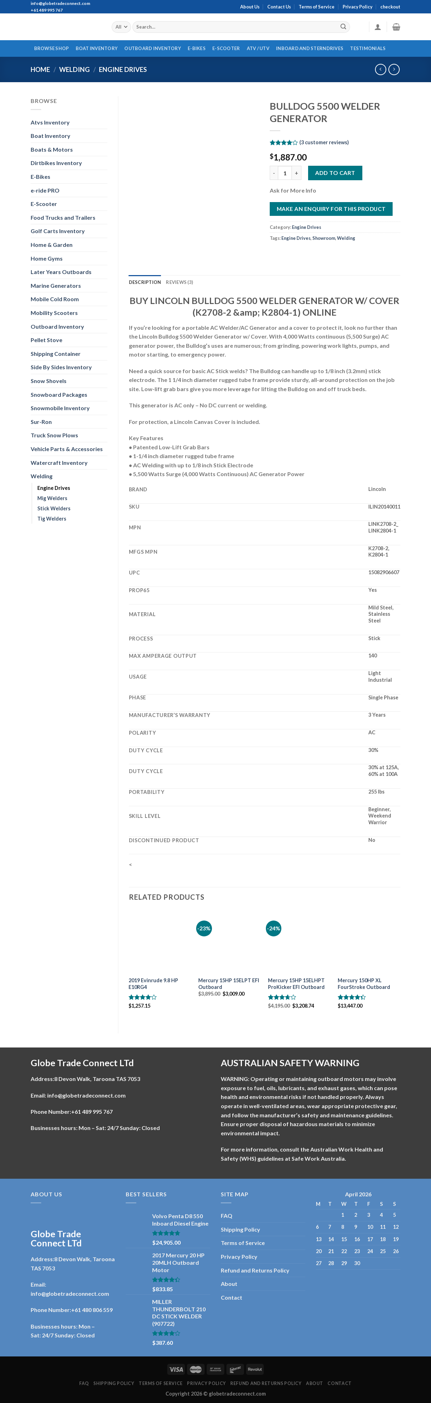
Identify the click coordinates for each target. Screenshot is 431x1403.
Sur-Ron (41, 421)
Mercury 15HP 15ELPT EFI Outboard (228, 983)
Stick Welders (53, 508)
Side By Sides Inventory (61, 367)
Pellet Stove (46, 339)
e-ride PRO (45, 190)
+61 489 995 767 (92, 1111)
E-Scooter (226, 48)
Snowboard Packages (59, 394)
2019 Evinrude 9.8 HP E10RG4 (153, 983)
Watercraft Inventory (59, 462)
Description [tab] (145, 282)
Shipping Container (56, 353)
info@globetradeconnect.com (86, 1095)
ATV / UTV (258, 48)
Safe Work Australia (318, 1158)
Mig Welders (52, 498)
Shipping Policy (240, 1229)
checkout (390, 7)
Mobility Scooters (54, 312)
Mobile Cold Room (55, 299)
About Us (250, 7)
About (229, 1283)
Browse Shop (51, 48)
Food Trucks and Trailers (63, 217)
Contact (231, 1297)
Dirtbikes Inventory (56, 162)
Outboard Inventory (152, 48)
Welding (74, 69)
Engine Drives (123, 69)
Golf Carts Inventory (58, 230)
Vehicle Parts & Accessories (67, 448)
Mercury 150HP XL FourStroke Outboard (364, 983)
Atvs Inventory (50, 122)
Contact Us (279, 7)
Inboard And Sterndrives (309, 48)
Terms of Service (317, 7)
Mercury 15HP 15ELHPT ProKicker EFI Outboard (296, 983)
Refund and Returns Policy (255, 1270)
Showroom (323, 238)
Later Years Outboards (61, 271)
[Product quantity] (285, 173)
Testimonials (368, 48)
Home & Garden (52, 244)
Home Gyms (47, 258)
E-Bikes (197, 48)
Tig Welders (51, 519)
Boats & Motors (52, 149)
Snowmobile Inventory (60, 408)
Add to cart (335, 172)
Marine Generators (56, 285)
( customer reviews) (324, 142)
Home (40, 69)
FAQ (226, 1215)
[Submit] (344, 27)
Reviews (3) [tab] (179, 282)
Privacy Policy (358, 7)
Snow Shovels (49, 380)
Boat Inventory (97, 48)
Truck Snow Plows (54, 435)
